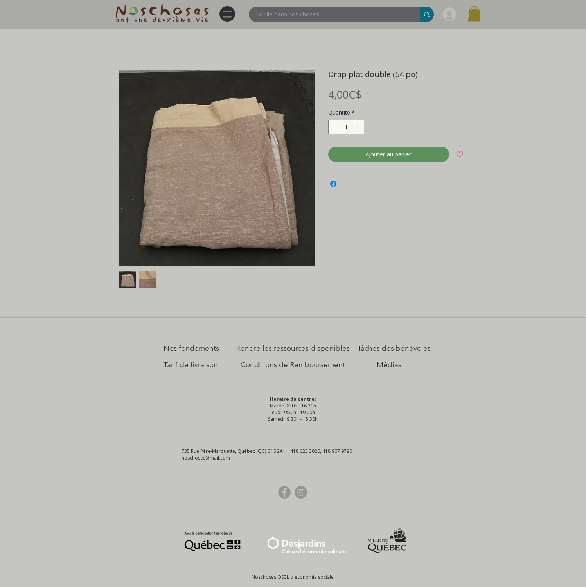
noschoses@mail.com (206, 457)
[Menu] (227, 14)
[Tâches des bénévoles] (394, 348)
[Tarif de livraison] (190, 365)
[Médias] (389, 365)
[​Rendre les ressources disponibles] (293, 348)
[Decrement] (334, 127)
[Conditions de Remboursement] (292, 365)
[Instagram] (301, 492)
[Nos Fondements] (191, 348)
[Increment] (358, 127)
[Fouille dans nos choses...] (329, 14)
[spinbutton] (346, 127)
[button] (474, 13)
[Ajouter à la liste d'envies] (459, 154)
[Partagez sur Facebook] (333, 183)
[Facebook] (284, 492)
